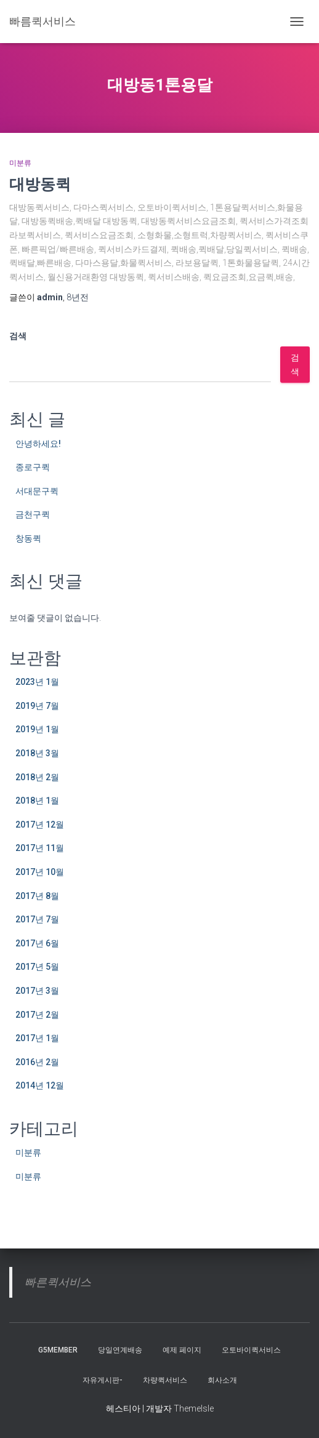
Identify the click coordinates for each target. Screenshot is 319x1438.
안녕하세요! (38, 444)
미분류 (20, 163)
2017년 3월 (37, 991)
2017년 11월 (39, 848)
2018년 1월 (37, 800)
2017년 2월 (37, 1015)
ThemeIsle (194, 1408)
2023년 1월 (37, 682)
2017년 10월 (39, 872)
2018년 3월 (37, 753)
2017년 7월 (37, 919)
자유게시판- (103, 1380)
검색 (17, 336)
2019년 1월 (37, 729)
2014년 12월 (39, 1085)
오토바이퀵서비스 (251, 1350)
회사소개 (222, 1380)
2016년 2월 (37, 1062)
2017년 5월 (37, 967)
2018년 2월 (37, 777)
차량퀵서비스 (165, 1380)
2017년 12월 (39, 824)
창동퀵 (28, 538)
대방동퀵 (40, 184)
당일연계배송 (120, 1350)
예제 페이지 (182, 1350)
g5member (58, 1350)
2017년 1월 (37, 1038)
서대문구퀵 (37, 491)
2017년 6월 (37, 943)
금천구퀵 (32, 514)
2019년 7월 (37, 706)
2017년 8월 (37, 896)
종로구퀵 (32, 467)
